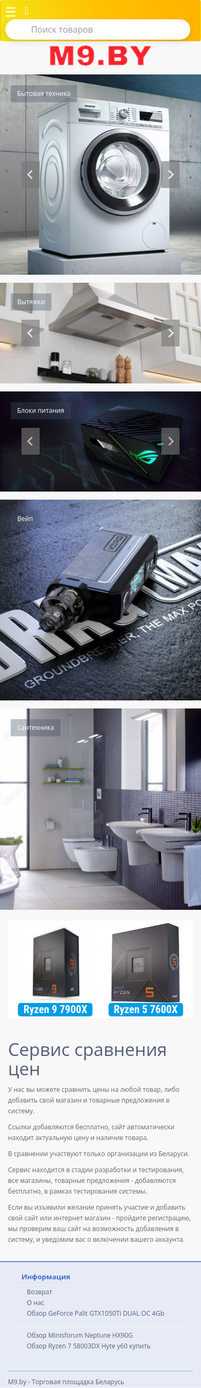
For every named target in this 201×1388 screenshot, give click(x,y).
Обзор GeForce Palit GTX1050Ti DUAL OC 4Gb (96, 1313)
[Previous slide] (30, 174)
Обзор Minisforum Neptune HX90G (80, 1335)
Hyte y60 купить (126, 1346)
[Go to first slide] (170, 333)
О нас (35, 1302)
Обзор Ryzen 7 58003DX (63, 1346)
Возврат (39, 1291)
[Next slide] (170, 174)
